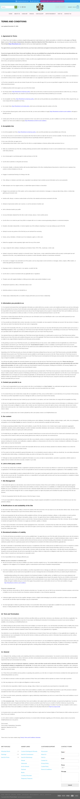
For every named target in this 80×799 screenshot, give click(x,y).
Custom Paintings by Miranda (29, 751)
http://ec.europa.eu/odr (54, 706)
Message (63, 771)
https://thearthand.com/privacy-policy (21, 91)
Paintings (3, 754)
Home (10, 13)
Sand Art (24, 13)
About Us (17, 13)
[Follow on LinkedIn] (22, 7)
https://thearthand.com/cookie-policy (20, 106)
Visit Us (60, 13)
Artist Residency (50, 13)
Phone (63, 765)
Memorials (24, 763)
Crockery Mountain (26, 775)
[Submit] (16, 7)
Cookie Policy (45, 766)
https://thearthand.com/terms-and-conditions (60, 111)
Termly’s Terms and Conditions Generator (30, 737)
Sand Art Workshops (26, 757)
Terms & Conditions (46, 769)
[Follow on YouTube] (24, 7)
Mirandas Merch (5, 751)
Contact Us (67, 13)
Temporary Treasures (26, 778)
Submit (70, 785)
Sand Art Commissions (27, 754)
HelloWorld (29, 797)
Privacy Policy (45, 763)
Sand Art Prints (5, 757)
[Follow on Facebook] (18, 7)
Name (63, 752)
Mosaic (32, 13)
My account (44, 751)
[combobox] (63, 767)
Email (63, 758)
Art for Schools (25, 766)
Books (23, 772)
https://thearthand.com (15, 44)
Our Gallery (39, 13)
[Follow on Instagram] (20, 7)
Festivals (23, 769)
